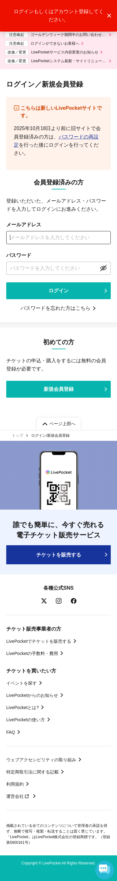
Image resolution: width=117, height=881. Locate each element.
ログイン (59, 290)
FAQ (10, 732)
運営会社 (18, 796)
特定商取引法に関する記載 (32, 771)
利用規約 (15, 784)
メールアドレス (23, 224)
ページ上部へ (62, 423)
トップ (17, 435)
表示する (103, 268)
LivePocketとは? (22, 707)
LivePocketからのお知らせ (32, 695)
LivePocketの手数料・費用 (32, 653)
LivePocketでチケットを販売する (38, 641)
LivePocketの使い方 (25, 719)
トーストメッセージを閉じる (109, 15)
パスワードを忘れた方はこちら (55, 308)
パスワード (18, 255)
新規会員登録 (59, 389)
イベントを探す (21, 683)
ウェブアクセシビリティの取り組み (41, 759)
